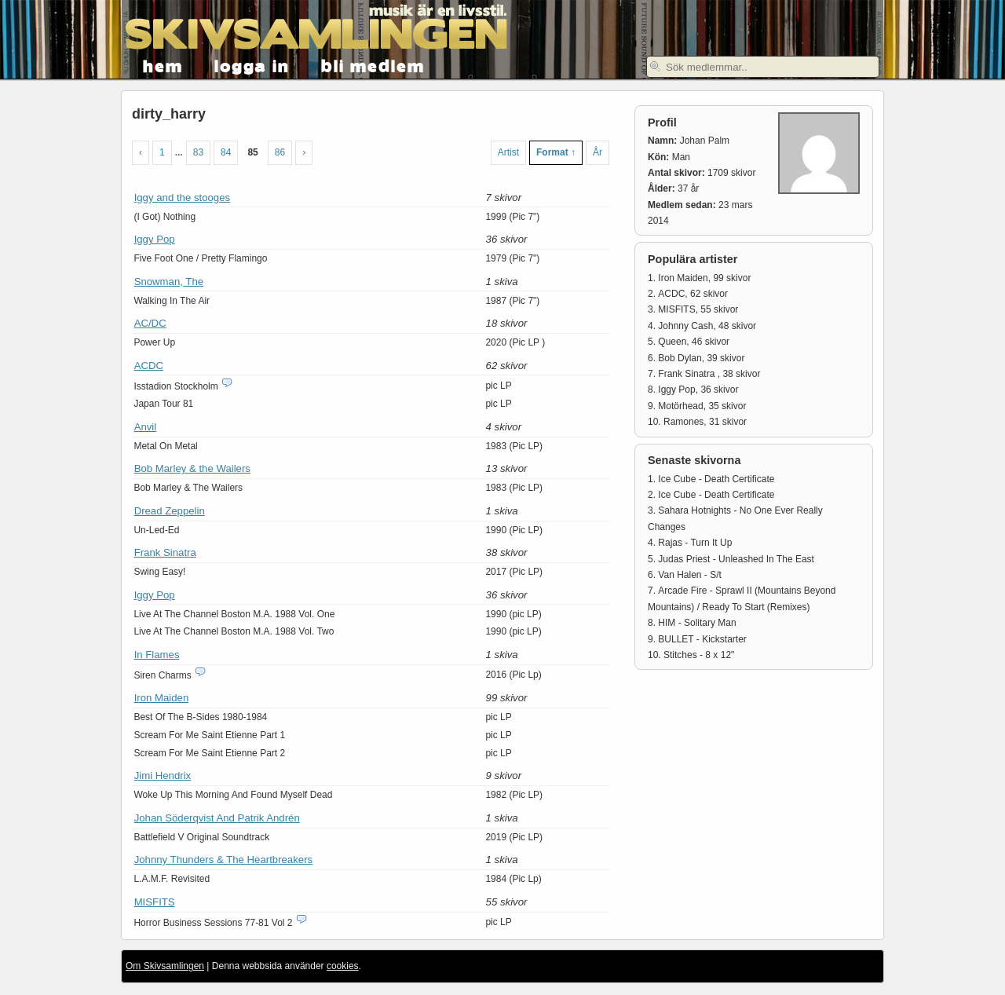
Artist (508, 152)
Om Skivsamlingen (165, 965)
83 (198, 152)
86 (280, 152)
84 (226, 152)
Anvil (145, 427)
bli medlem (373, 64)
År (597, 152)
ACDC (148, 365)
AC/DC (150, 323)
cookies (343, 965)
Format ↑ (556, 152)
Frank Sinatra (165, 552)
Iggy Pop (154, 239)
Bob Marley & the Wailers (192, 468)
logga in (252, 64)
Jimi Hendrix (163, 775)
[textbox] (762, 67)
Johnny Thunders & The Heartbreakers (223, 859)
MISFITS (154, 902)
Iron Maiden (161, 698)
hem (163, 64)
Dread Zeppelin (169, 511)
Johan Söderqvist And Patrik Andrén (217, 818)
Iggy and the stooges (182, 197)
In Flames (157, 654)
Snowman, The (168, 281)
